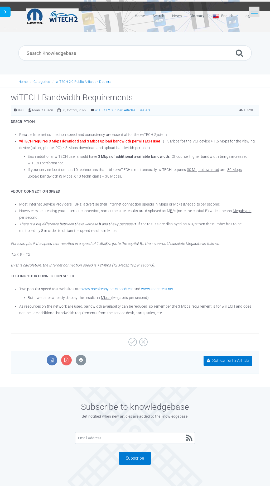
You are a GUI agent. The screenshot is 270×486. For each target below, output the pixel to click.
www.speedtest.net (157, 289)
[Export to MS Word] (52, 360)
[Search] (239, 53)
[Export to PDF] (66, 360)
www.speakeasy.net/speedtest (107, 289)
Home (23, 82)
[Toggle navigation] (254, 12)
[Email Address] (135, 438)
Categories (41, 82)
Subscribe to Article (228, 360)
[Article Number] (15, 110)
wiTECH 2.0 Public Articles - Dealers (83, 82)
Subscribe (135, 458)
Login (248, 16)
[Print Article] (81, 360)
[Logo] (52, 16)
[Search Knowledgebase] (135, 53)
